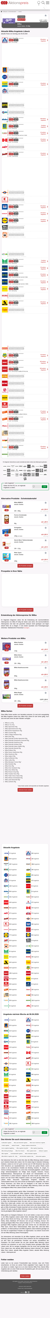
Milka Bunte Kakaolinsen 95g (13, 755)
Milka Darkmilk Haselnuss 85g (14, 767)
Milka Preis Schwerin (20, 1175)
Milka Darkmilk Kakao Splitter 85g (15, 770)
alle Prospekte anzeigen (25, 610)
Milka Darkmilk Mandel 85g (13, 772)
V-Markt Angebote (5, 1169)
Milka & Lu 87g (9, 747)
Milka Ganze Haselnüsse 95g (13, 776)
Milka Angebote (4, 1177)
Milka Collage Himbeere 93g (13, 759)
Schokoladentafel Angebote (17, 1177)
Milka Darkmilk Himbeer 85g (13, 768)
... (17, 11)
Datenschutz (28, 1310)
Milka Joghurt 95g (10, 780)
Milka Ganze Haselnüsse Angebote (37, 1166)
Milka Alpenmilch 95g (11, 751)
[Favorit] (45, 15)
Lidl (34, 1231)
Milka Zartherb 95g (10, 806)
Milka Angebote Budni (31, 1175)
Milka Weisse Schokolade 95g (14, 802)
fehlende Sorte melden (25, 814)
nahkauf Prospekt (15, 1169)
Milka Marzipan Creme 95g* (13, 786)
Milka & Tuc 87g (9, 749)
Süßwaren (5, 11)
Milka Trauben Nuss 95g (12, 798)
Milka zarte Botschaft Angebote (20, 1166)
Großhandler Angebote (6, 1166)
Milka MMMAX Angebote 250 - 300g (9, 1180)
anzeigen (26, 628)
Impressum (21, 1310)
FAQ (22, 1312)
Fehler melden (25, 1300)
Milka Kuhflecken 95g (11, 782)
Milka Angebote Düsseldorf (22, 1172)
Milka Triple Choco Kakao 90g (13, 800)
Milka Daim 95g (9, 761)
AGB (25, 1310)
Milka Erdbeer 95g (10, 774)
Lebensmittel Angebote (41, 1180)
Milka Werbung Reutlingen (7, 1175)
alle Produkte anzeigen (25, 566)
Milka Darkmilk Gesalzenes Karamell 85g (17, 765)
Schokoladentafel (12, 11)
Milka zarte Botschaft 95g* (12, 804)
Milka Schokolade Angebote (31, 1177)
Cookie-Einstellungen (28, 1312)
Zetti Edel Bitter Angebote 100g (26, 1180)
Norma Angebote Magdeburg (7, 1172)
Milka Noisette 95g (10, 788)
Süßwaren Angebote (43, 1175)
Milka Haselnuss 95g (11, 778)
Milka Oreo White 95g (11, 794)
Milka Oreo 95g (9, 790)
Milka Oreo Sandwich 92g (12, 792)
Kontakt (19, 1312)
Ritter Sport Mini (33, 1251)
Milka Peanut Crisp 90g (12, 796)
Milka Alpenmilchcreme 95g (13, 753)
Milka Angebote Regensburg (37, 1172)
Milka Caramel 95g (10, 757)
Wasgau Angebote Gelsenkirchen (29, 1169)
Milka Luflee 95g (10, 784)
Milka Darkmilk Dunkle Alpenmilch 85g (16, 763)
